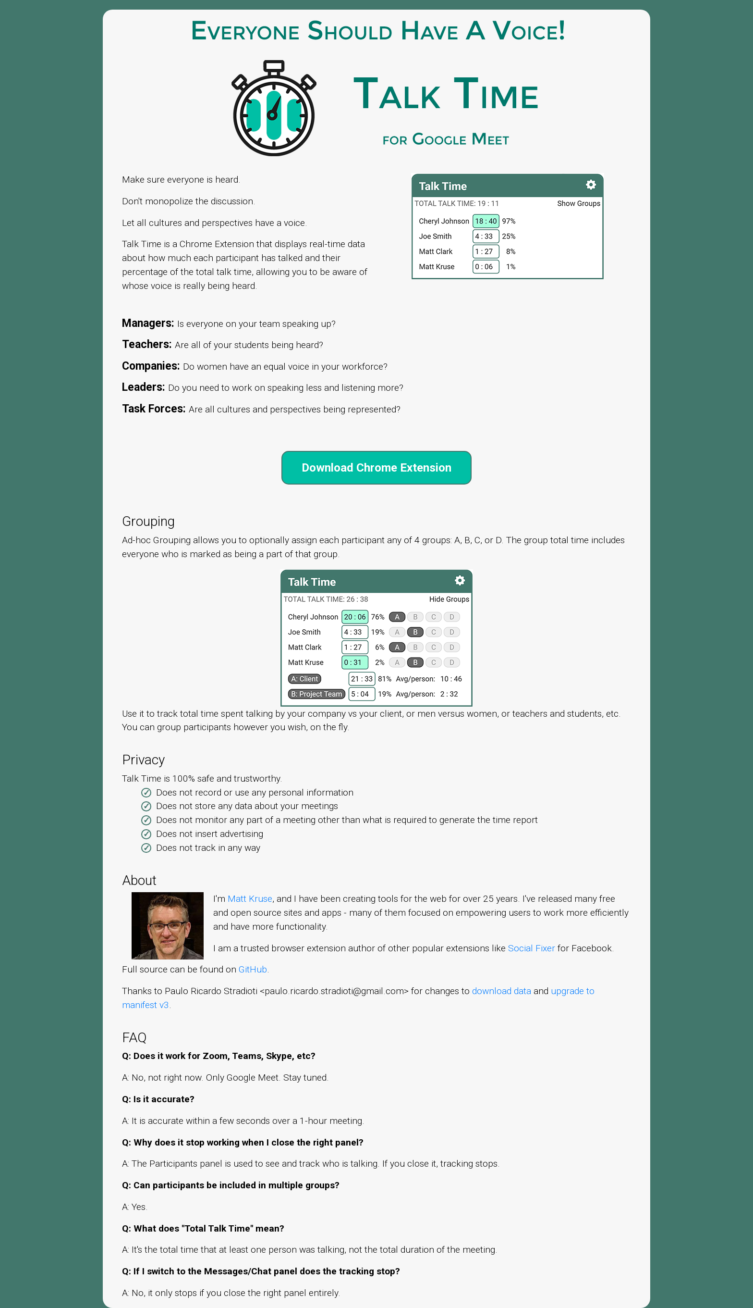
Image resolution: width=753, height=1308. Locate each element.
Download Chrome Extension (376, 467)
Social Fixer (531, 948)
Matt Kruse (250, 898)
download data (501, 991)
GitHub (253, 969)
